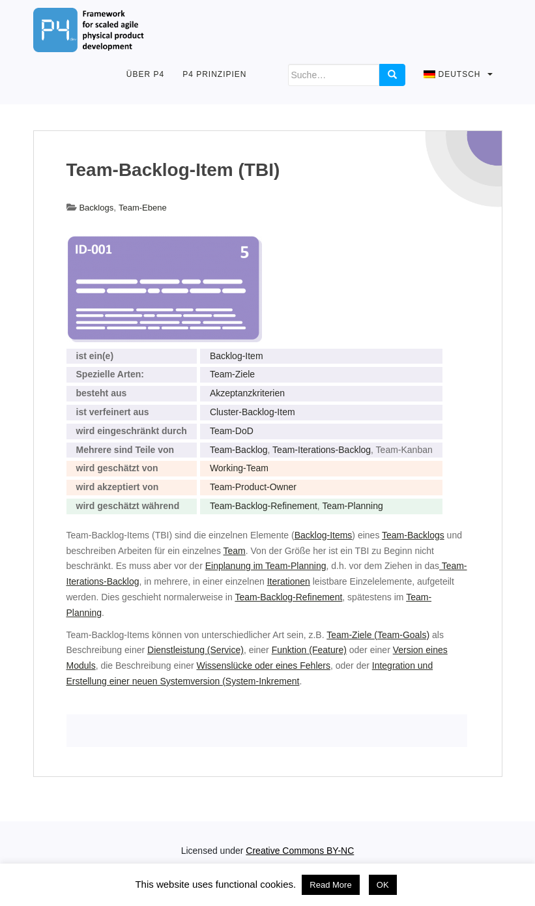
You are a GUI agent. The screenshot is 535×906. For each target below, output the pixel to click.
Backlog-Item (236, 356)
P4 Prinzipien (214, 74)
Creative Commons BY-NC (300, 850)
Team (235, 551)
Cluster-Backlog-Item (252, 412)
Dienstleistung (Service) (195, 650)
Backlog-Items (324, 535)
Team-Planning (352, 506)
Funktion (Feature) (309, 650)
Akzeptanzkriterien (247, 393)
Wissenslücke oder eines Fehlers (263, 665)
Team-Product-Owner (253, 487)
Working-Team (239, 468)
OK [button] (383, 885)
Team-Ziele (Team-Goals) (377, 635)
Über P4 (145, 74)
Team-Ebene (143, 207)
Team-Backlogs (413, 535)
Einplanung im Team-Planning (265, 566)
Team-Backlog (239, 450)
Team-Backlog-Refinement (263, 506)
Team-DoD (231, 431)
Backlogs (96, 207)
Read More (330, 885)
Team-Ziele (232, 374)
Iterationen (288, 581)
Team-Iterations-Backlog (321, 450)
